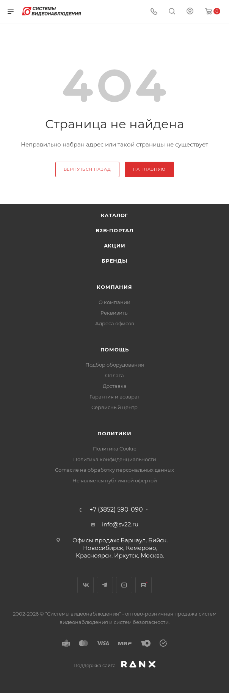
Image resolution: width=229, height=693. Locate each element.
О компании (114, 302)
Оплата (114, 375)
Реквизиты (114, 313)
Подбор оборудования (114, 365)
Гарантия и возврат (114, 397)
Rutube (143, 585)
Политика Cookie (114, 449)
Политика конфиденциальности (114, 459)
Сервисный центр (114, 407)
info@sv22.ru (120, 524)
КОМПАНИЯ (114, 287)
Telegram (105, 585)
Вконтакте (85, 585)
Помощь (114, 349)
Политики (114, 433)
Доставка (115, 386)
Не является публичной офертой (114, 480)
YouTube (124, 585)
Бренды (114, 261)
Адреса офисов (114, 323)
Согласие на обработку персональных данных (114, 470)
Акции (114, 246)
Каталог (115, 215)
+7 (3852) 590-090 (116, 510)
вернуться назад (87, 169)
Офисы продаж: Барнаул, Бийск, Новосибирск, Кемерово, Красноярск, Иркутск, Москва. (120, 548)
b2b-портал (114, 230)
